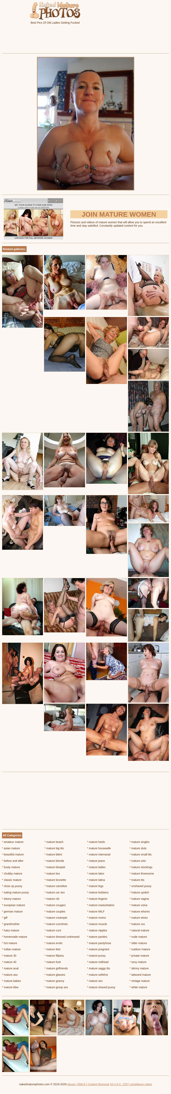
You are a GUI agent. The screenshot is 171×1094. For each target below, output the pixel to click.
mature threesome (141, 873)
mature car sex (54, 892)
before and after (12, 860)
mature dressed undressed (61, 936)
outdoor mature (139, 949)
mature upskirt (139, 892)
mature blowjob (54, 867)
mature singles (139, 842)
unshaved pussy (140, 886)
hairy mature (10, 930)
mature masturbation (100, 905)
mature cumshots (56, 924)
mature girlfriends (56, 968)
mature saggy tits (98, 968)
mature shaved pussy (101, 987)
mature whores (139, 911)
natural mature (139, 930)
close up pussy (12, 886)
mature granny (54, 980)
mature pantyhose (99, 943)
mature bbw (10, 987)
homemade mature (14, 936)
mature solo (137, 860)
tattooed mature (140, 974)
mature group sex (56, 987)
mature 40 (9, 962)
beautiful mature (13, 854)
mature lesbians (97, 892)
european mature (13, 905)
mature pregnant (98, 949)
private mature (139, 955)
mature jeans (96, 860)
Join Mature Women (119, 214)
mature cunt (52, 930)
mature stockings (140, 867)
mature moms (96, 917)
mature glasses (54, 974)
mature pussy (96, 955)
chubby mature (12, 873)
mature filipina (54, 955)
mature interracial (98, 854)
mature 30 (9, 955)
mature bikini (53, 854)
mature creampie (55, 917)
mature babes (11, 980)
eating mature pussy (15, 892)
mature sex (95, 980)
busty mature (11, 867)
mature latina (96, 879)
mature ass (10, 974)
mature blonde (54, 860)
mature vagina (139, 898)
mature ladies (96, 867)
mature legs (95, 886)
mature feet (52, 949)
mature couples (54, 911)
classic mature (12, 879)
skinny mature (139, 968)
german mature (12, 911)
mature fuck (52, 962)
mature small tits (140, 854)
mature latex (95, 873)
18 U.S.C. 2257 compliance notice (131, 1084)
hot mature (9, 943)
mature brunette (55, 879)
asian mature (11, 848)
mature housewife (99, 848)
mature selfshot (97, 974)
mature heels (96, 842)
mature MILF (96, 911)
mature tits (136, 879)
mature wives (138, 917)
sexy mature (138, 962)
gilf (4, 917)
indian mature (11, 949)
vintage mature (139, 980)
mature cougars (55, 905)
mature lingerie (97, 898)
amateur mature (12, 842)
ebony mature (11, 898)
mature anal (10, 968)
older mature (138, 943)
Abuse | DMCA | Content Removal (88, 1084)
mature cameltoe (55, 886)
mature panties (97, 936)
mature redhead (97, 962)
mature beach (53, 842)
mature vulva (138, 905)
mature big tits (54, 848)
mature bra (52, 873)
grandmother (11, 924)
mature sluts (138, 848)
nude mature (138, 936)
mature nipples (97, 930)
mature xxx (137, 924)
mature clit (51, 898)
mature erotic (53, 943)
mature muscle (97, 924)
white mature (138, 987)
